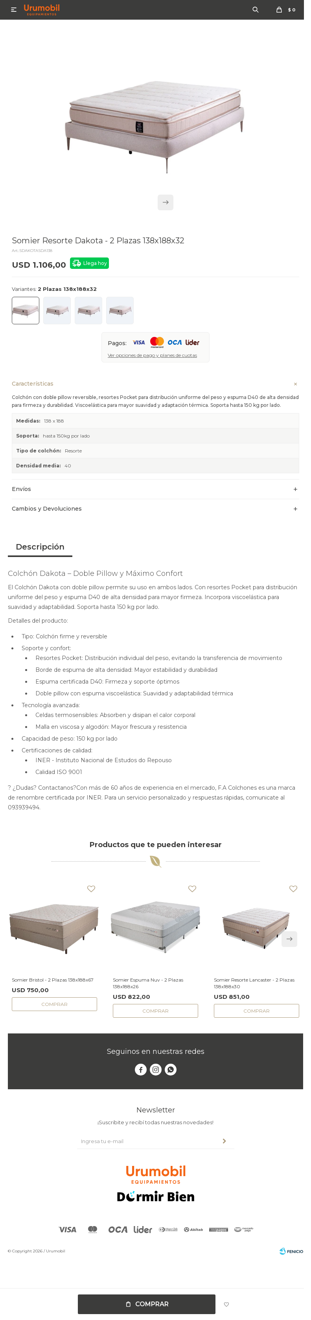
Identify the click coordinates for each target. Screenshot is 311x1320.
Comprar (152, 1304)
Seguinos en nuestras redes (155, 1051)
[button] (165, 202)
